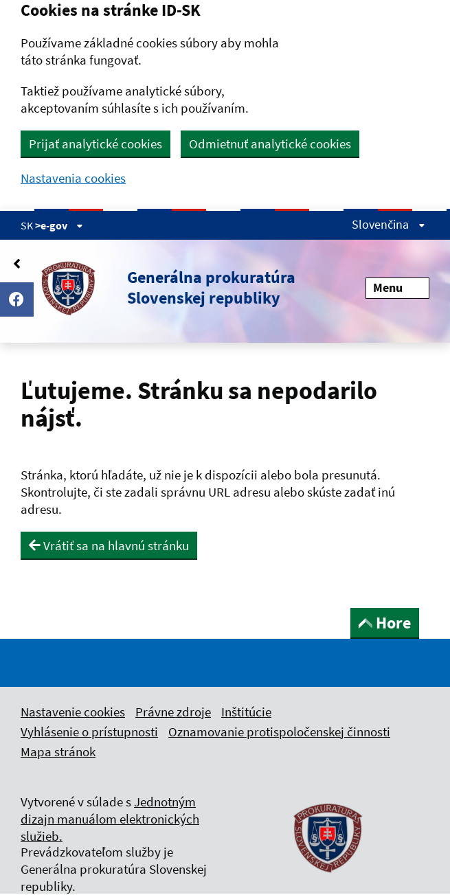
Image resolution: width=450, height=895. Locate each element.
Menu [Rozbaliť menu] (397, 287)
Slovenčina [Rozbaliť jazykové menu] (388, 224)
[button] (158, 287)
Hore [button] (385, 622)
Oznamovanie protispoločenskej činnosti (279, 731)
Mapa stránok (58, 751)
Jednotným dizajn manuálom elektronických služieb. (110, 818)
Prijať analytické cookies (95, 143)
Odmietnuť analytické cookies (270, 143)
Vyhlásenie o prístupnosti (89, 731)
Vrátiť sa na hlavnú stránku (109, 545)
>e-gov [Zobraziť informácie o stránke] (59, 225)
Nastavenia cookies (73, 178)
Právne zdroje (173, 711)
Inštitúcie (246, 711)
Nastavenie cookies (73, 711)
